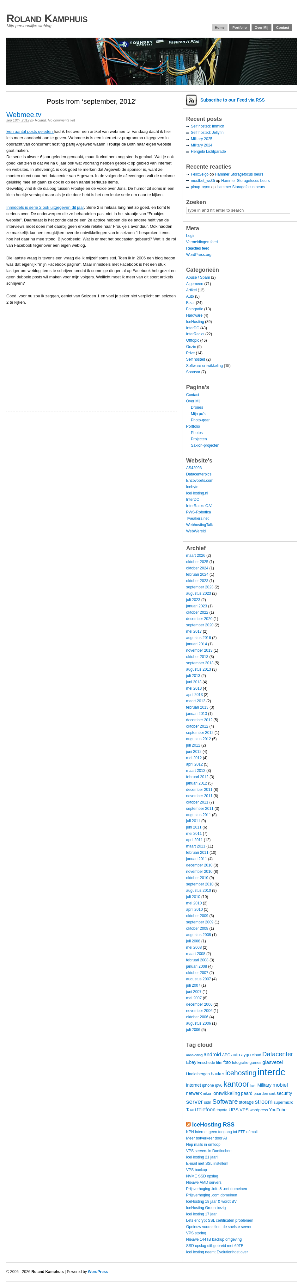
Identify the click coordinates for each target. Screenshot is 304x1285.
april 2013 (194, 694)
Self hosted (195, 359)
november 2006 (199, 1011)
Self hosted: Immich (207, 126)
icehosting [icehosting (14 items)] (240, 1073)
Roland (40, 120)
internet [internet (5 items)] (193, 1085)
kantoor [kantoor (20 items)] (236, 1084)
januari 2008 (196, 966)
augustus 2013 (198, 669)
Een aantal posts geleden (30, 131)
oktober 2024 (197, 568)
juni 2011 (194, 827)
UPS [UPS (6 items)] (233, 1109)
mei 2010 (194, 903)
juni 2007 (194, 992)
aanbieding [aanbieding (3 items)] (194, 1055)
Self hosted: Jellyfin (207, 132)
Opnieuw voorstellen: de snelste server (219, 1227)
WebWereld (196, 531)
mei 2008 (194, 947)
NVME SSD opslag (202, 1176)
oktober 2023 (197, 581)
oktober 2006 (197, 1017)
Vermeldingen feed (202, 242)
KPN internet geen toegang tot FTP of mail (222, 1132)
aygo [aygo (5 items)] (246, 1054)
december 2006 (199, 1004)
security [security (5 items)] (284, 1093)
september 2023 (200, 587)
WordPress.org (198, 254)
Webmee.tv (23, 115)
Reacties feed (197, 248)
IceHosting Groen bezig (206, 1208)
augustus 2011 (198, 815)
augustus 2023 (198, 593)
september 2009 (200, 922)
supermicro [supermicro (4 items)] (283, 1102)
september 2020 (200, 625)
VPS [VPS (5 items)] (244, 1109)
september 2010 (200, 884)
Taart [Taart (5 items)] (191, 1109)
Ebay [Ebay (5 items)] (191, 1062)
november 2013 (199, 650)
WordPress (98, 1271)
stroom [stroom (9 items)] (264, 1101)
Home (220, 27)
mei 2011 (194, 833)
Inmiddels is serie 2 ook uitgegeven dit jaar (45, 207)
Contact (282, 27)
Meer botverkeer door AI (206, 1138)
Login (190, 235)
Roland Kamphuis (47, 18)
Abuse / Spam (198, 277)
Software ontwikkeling (204, 365)
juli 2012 (193, 745)
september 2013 (200, 663)
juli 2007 (193, 985)
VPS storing (196, 1233)
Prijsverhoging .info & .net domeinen (216, 1189)
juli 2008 (193, 941)
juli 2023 (193, 600)
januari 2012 (196, 783)
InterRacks (195, 334)
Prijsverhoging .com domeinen (211, 1195)
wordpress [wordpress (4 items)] (259, 1110)
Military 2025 (201, 139)
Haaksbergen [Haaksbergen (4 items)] (198, 1074)
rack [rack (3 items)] (272, 1094)
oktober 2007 (197, 973)
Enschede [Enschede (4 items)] (206, 1062)
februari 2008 (197, 960)
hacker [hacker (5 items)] (217, 1073)
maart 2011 (195, 846)
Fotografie (194, 309)
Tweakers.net (197, 518)
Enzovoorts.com (199, 480)
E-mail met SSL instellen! (207, 1163)
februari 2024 (197, 574)
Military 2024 (201, 145)
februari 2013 (197, 707)
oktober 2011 (197, 802)
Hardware (194, 315)
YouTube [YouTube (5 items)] (278, 1109)
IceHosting (195, 322)
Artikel (191, 290)
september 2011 (200, 808)
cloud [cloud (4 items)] (256, 1055)
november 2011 (199, 796)
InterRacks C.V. (199, 506)
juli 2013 (193, 676)
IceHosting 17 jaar (201, 1214)
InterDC (192, 328)
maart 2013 (195, 701)
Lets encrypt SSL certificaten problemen (219, 1220)
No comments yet (61, 120)
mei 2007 (194, 998)
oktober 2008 (197, 928)
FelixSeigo (200, 174)
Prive (190, 353)
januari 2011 (196, 859)
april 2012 (194, 764)
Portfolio (239, 27)
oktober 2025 (197, 562)
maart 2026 (195, 555)
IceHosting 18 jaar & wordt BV (211, 1201)
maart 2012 (195, 770)
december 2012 (199, 720)
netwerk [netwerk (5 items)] (194, 1093)
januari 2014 (196, 644)
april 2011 (194, 840)
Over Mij (261, 27)
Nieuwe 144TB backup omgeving (214, 1239)
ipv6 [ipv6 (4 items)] (218, 1085)
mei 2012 (194, 758)
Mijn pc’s (198, 414)
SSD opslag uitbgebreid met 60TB (214, 1246)
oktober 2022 (197, 612)
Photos (197, 433)
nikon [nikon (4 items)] (207, 1093)
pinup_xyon (200, 187)
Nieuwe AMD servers (204, 1182)
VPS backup (196, 1170)
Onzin (191, 347)
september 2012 (200, 732)
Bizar (190, 303)
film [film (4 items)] (219, 1062)
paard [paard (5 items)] (246, 1093)
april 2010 (194, 909)
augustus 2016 (198, 638)
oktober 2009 (197, 916)
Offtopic (192, 340)
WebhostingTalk (199, 525)
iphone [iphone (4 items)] (208, 1085)
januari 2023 (196, 606)
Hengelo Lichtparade (208, 151)
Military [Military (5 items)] (264, 1085)
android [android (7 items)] (212, 1054)
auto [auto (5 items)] (235, 1054)
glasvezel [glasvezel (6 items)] (273, 1062)
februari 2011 (197, 852)
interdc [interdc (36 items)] (271, 1072)
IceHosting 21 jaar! (202, 1157)
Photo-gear (200, 420)
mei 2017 (194, 631)
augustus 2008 (198, 935)
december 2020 (199, 619)
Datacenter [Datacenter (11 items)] (277, 1054)
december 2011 (199, 789)
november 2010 (199, 871)
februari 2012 (197, 777)
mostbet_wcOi (203, 180)
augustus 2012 (198, 739)
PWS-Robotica (198, 512)
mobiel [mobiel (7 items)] (280, 1085)
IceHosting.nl (197, 493)
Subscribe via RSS (232, 99)
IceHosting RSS (213, 1124)
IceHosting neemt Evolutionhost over (217, 1252)
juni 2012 (194, 751)
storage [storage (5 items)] (246, 1102)
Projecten (199, 439)
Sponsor (193, 372)
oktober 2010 (197, 878)
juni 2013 (194, 682)
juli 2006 (193, 1029)
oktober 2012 (197, 726)
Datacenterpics (198, 474)
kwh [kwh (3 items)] (253, 1085)
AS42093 (194, 468)
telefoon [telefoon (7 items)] (206, 1109)
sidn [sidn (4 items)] (207, 1102)
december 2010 (199, 865)
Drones (197, 407)
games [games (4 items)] (255, 1062)
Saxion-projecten (205, 445)
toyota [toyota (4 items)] (222, 1110)
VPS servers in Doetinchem (209, 1151)
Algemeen (194, 284)
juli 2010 (193, 897)
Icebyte (192, 487)
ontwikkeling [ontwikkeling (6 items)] (226, 1093)
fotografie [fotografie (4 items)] (240, 1062)
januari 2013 (196, 713)
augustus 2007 (198, 979)
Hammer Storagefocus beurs (239, 174)
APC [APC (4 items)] (226, 1055)
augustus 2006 (198, 1023)
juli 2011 (193, 821)
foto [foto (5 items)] (227, 1062)
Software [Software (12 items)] (225, 1101)
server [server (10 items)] (194, 1101)
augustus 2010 (198, 890)
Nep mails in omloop (203, 1144)
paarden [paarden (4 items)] (260, 1093)
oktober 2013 (197, 657)
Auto (190, 296)
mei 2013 (194, 688)
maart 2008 (195, 954)
